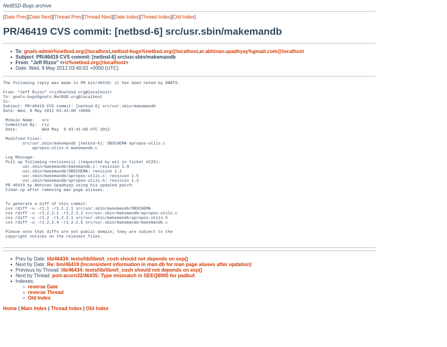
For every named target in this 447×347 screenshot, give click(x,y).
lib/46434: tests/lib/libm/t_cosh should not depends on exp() (117, 291)
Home (10, 341)
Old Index (183, 17)
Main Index (34, 341)
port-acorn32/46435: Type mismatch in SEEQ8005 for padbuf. (124, 308)
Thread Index (155, 17)
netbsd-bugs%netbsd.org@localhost (155, 51)
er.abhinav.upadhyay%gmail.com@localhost (252, 51)
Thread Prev (68, 17)
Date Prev (15, 17)
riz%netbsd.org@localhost (94, 62)
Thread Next (97, 17)
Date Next (40, 17)
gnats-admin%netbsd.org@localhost (67, 51)
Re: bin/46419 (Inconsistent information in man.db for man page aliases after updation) (149, 297)
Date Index (126, 17)
